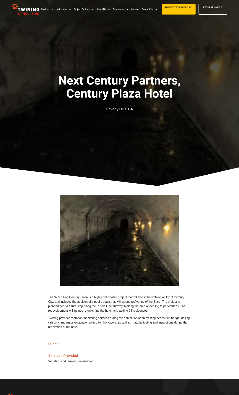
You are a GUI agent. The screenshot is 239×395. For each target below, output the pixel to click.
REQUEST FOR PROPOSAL (179, 9)
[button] (47, 9)
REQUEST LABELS (212, 9)
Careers (135, 9)
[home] (25, 9)
